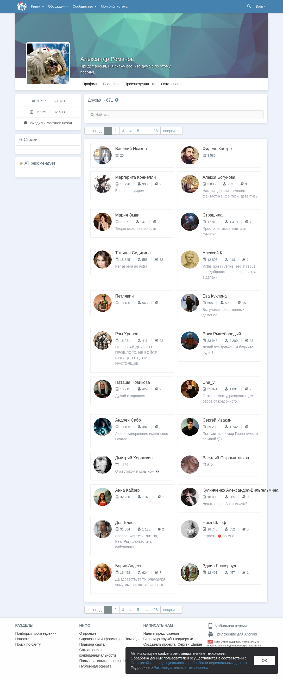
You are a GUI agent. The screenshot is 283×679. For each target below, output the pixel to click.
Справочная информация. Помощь (109, 639)
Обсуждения (58, 6)
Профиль (90, 84)
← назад (94, 131)
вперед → (171, 131)
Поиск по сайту (28, 644)
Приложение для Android (232, 634)
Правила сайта (92, 644)
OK (264, 660)
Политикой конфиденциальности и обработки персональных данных (189, 663)
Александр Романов (107, 59)
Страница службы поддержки (168, 639)
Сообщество (85, 6)
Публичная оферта (95, 666)
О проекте (88, 633)
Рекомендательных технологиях (181, 667)
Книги (37, 6)
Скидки (30, 139)
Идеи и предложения (161, 633)
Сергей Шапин (190, 644)
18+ (210, 641)
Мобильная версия (227, 626)
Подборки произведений (36, 633)
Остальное (172, 84)
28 (156, 131)
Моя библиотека (114, 6)
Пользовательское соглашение (105, 661)
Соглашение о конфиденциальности (97, 652)
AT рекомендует (39, 163)
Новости (22, 639)
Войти (261, 6)
